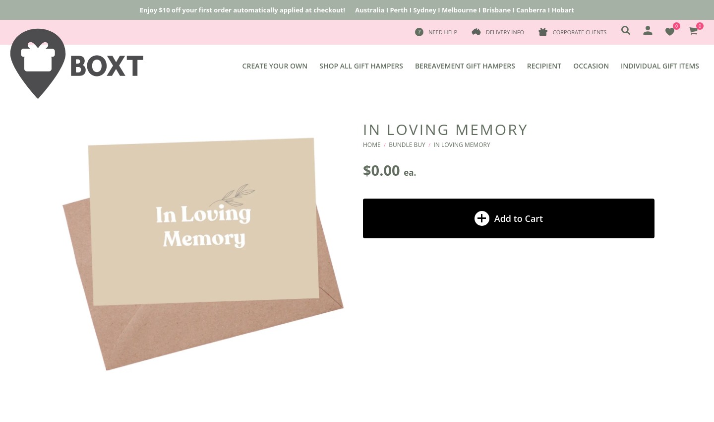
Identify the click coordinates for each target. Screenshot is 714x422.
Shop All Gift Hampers (361, 65)
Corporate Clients (579, 32)
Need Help (442, 32)
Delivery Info (505, 32)
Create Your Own (275, 65)
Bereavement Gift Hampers (465, 65)
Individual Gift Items (660, 65)
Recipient (544, 65)
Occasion (591, 65)
